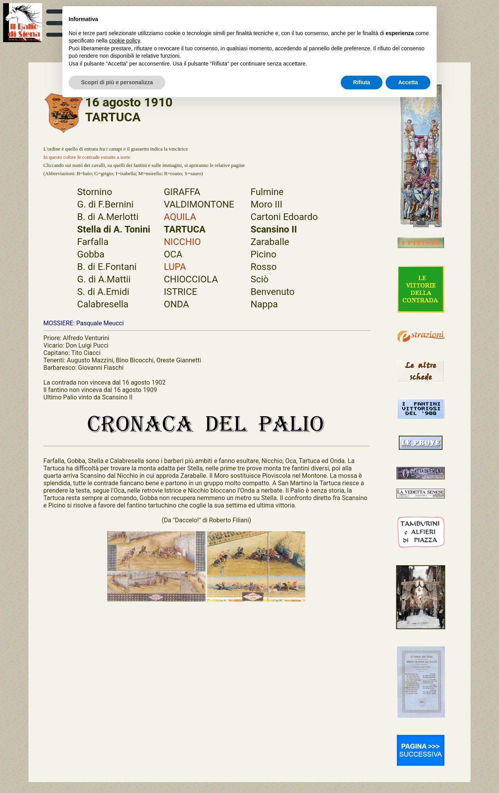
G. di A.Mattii (104, 279)
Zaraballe (270, 241)
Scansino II (274, 229)
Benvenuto (273, 291)
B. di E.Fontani (106, 266)
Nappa (264, 304)
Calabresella (103, 304)
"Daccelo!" (187, 520)
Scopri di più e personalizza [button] (117, 82)
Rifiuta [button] (361, 82)
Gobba (90, 254)
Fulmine (267, 191)
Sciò (260, 279)
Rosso (264, 266)
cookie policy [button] (124, 40)
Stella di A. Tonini (113, 229)
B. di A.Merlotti (107, 216)
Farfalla (92, 241)
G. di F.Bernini (105, 204)
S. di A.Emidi (103, 291)
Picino (263, 254)
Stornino (94, 191)
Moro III (267, 204)
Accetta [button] (408, 82)
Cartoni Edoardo (284, 216)
